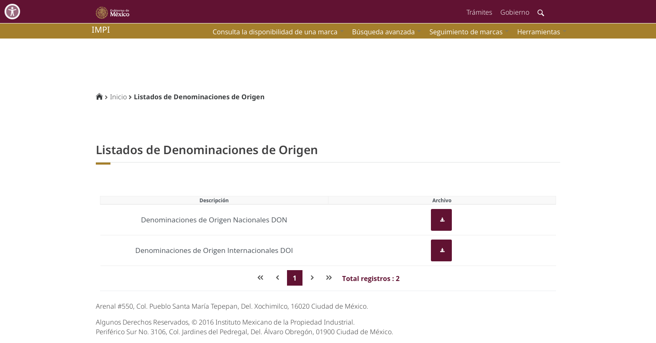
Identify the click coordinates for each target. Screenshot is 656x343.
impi (101, 29)
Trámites (479, 12)
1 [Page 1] (295, 278)
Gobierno (514, 12)
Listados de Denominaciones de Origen (199, 96)
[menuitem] (540, 31)
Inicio (118, 96)
